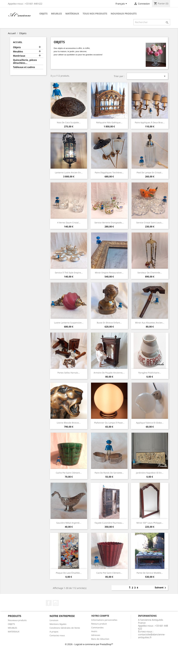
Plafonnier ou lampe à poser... (109, 422)
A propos (54, 631)
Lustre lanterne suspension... (68, 322)
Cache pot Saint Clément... (69, 472)
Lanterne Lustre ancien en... (68, 172)
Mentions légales (58, 624)
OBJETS (11, 624)
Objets (43, 13)
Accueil (17, 42)
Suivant (161, 588)
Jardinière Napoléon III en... (149, 472)
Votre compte (100, 615)
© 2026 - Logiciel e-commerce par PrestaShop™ (89, 644)
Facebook (49, 603)
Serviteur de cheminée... (149, 272)
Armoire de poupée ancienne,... (109, 372)
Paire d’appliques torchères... (109, 172)
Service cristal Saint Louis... (149, 222)
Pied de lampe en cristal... (150, 172)
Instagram (56, 603)
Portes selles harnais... (68, 372)
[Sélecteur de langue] (122, 4)
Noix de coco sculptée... (69, 122)
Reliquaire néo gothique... (109, 122)
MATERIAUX (13, 631)
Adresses (95, 635)
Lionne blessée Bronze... (69, 422)
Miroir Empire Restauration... (109, 272)
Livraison (54, 620)
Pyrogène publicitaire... (149, 372)
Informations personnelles (104, 620)
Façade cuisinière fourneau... (109, 522)
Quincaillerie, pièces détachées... (25, 61)
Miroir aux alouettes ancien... (149, 322)
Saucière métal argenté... (68, 522)
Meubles (56, 13)
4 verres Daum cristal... (68, 222)
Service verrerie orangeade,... (109, 222)
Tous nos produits (95, 13)
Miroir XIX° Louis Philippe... (149, 522)
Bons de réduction (100, 638)
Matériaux (72, 13)
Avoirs (94, 631)
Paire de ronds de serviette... (109, 472)
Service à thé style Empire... (69, 272)
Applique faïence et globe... (150, 422)
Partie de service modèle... (150, 572)
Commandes (97, 627)
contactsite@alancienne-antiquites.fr (151, 636)
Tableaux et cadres (24, 67)
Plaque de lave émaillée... (68, 572)
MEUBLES (12, 627)
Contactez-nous (57, 635)
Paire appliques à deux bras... (150, 122)
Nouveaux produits (124, 13)
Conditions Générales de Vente (65, 627)
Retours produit (99, 623)
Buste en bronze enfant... (109, 322)
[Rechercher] (151, 22)
